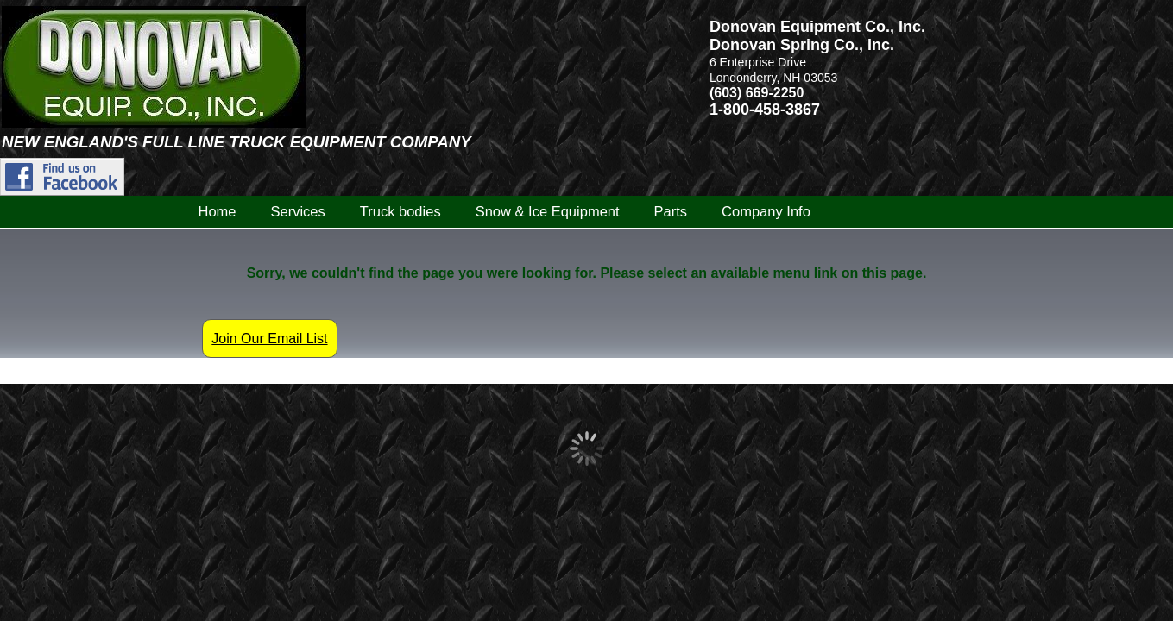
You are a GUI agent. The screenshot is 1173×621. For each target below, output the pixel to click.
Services (298, 211)
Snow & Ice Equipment (548, 211)
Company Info (766, 211)
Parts (671, 211)
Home (217, 211)
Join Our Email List (269, 338)
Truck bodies (400, 211)
